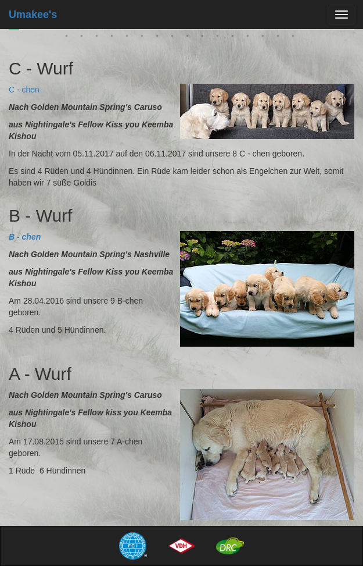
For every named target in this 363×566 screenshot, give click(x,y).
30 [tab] (174, 38)
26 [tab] (114, 38)
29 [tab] (159, 38)
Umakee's (33, 14)
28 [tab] (144, 38)
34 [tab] (234, 38)
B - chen (25, 236)
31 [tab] (189, 38)
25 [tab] (99, 38)
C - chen (24, 89)
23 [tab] (68, 38)
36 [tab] (265, 38)
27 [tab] (129, 38)
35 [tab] (250, 38)
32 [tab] (204, 38)
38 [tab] (295, 38)
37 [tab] (280, 38)
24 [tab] (83, 38)
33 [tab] (219, 38)
